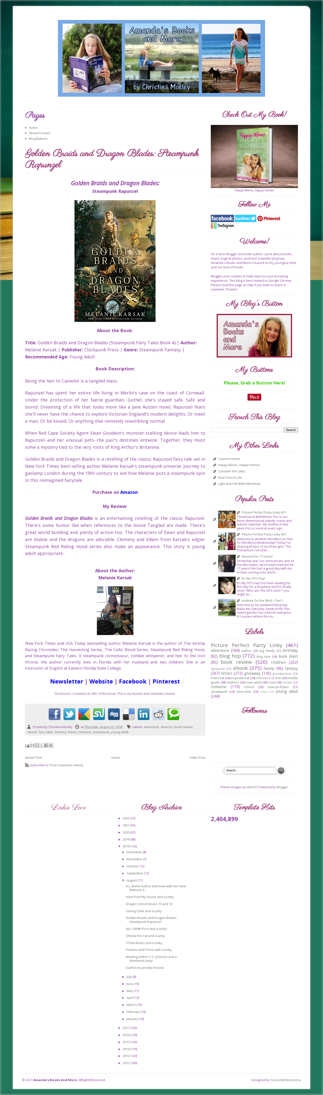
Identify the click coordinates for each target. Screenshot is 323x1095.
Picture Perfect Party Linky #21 (264, 513)
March (132, 1004)
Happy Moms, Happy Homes (239, 465)
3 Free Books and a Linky (144, 943)
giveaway (252, 673)
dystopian (218, 669)
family (269, 668)
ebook (32, 732)
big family (267, 650)
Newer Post (33, 757)
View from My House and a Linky (150, 897)
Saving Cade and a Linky (144, 911)
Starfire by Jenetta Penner (145, 967)
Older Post (197, 757)
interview (262, 678)
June (130, 984)
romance (84, 732)
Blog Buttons (38, 138)
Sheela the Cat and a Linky (145, 936)
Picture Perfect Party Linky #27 (264, 534)
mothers (233, 682)
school (249, 687)
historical (217, 678)
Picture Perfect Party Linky (246, 645)
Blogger (282, 787)
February (134, 1012)
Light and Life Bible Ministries (239, 484)
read (272, 682)
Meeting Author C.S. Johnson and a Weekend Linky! (151, 959)
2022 (126, 818)
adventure (151, 727)
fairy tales (45, 732)
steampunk (101, 732)
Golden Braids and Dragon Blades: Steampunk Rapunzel (151, 920)
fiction (72, 732)
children (278, 662)
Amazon (167, 727)
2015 (126, 1042)
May (130, 991)
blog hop (230, 655)
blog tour (263, 656)
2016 (126, 1035)
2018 (126, 846)
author (246, 650)
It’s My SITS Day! (253, 578)
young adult (120, 732)
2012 (126, 1063)
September (135, 873)
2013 (126, 1056)
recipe (287, 682)
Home (33, 127)
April (130, 997)
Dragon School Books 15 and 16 (149, 904)
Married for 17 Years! (257, 557)
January (133, 1019)
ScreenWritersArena (286, 1080)
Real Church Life (230, 478)
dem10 (252, 787)
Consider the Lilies (231, 471)
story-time (243, 691)
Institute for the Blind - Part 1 (262, 601)
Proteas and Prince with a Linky (149, 949)
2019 (126, 839)
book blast (288, 656)
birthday (290, 650)
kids (278, 678)
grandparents (282, 673)
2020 (126, 832)
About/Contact (39, 133)
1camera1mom (229, 459)
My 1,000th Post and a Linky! (146, 929)
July (129, 976)
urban (264, 691)
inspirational (240, 678)
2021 (126, 825)
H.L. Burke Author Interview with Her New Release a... (156, 888)
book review (183, 727)
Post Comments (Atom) (66, 765)
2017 (126, 1028)
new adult (254, 682)
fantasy (60, 732)
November (135, 859)
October (133, 866)
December (135, 852)
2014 (126, 1049)
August (132, 880)
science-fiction (278, 687)
